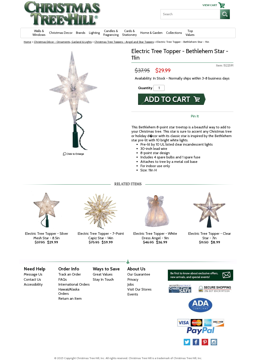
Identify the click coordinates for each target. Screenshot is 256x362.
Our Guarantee (138, 274)
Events (132, 294)
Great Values (103, 274)
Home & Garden (151, 33)
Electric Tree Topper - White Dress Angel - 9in (155, 235)
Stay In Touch (103, 279)
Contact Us (32, 279)
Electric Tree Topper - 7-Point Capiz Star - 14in (101, 235)
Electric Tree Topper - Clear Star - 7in (209, 235)
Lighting (94, 33)
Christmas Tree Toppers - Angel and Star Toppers (124, 41)
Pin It (195, 116)
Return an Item (70, 298)
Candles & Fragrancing (111, 33)
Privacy (132, 279)
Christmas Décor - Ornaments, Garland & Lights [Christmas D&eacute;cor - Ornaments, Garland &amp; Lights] (63, 41)
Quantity (145, 88)
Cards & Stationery (129, 33)
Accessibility (33, 284)
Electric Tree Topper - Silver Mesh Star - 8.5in (46, 235)
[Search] (190, 14)
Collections (174, 33)
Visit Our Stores (139, 289)
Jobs (130, 284)
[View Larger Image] (74, 99)
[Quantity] (159, 88)
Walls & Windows (39, 33)
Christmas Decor (60, 33)
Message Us (33, 274)
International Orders (74, 284)
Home (27, 41)
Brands (80, 33)
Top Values (190, 33)
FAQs (62, 279)
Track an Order (69, 274)
